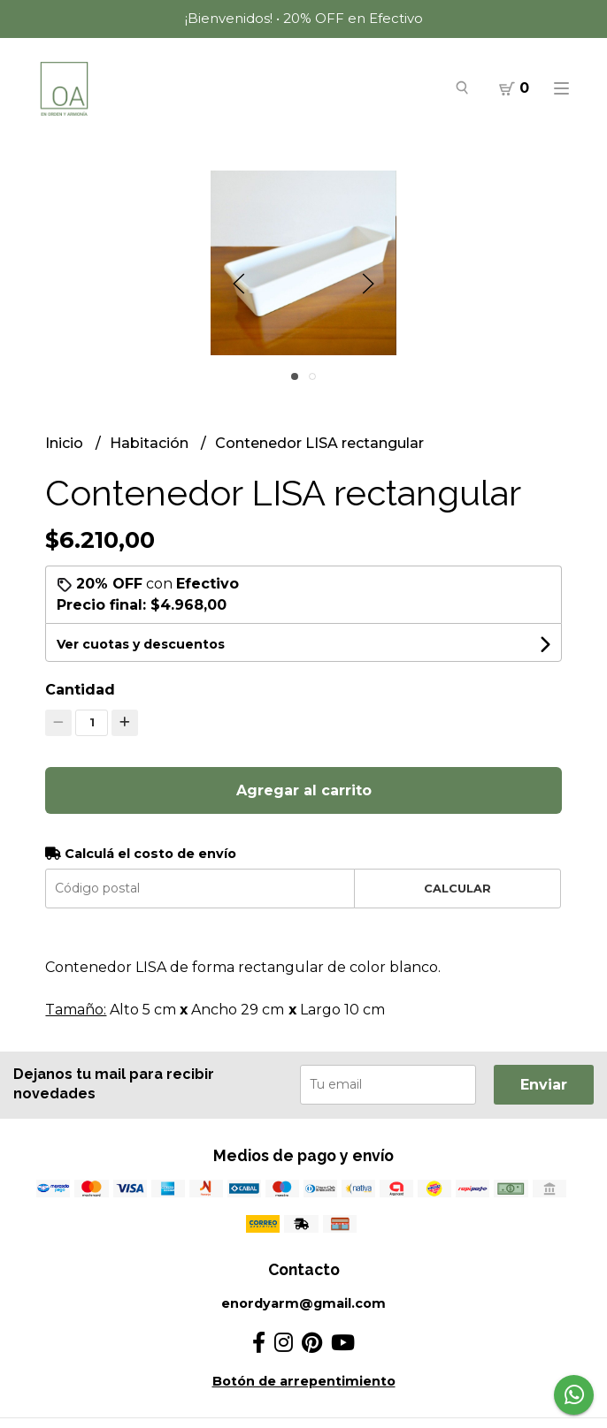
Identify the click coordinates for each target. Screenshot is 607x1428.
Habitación (151, 443)
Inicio (66, 443)
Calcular (457, 888)
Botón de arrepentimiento (304, 1381)
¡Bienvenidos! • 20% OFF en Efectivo (304, 18)
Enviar (543, 1084)
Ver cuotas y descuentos (141, 644)
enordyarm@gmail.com (303, 1303)
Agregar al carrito (304, 790)
